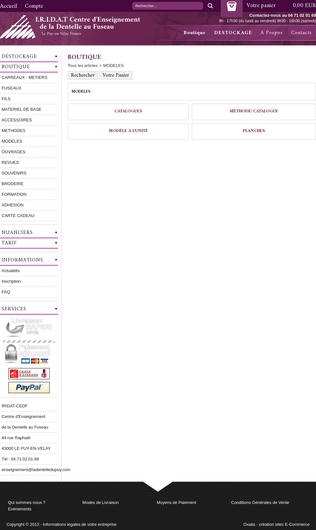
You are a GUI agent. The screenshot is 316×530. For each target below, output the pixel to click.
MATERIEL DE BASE (22, 109)
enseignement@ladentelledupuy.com (30, 469)
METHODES (13, 130)
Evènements (19, 508)
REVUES (10, 162)
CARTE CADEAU (18, 215)
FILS (6, 98)
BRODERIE (13, 183)
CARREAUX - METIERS (24, 77)
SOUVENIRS (14, 173)
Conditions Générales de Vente (260, 502)
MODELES (12, 141)
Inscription (11, 281)
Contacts (301, 32)
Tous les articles (82, 65)
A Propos (272, 32)
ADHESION (13, 205)
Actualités (11, 270)
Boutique (194, 32)
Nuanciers (17, 232)
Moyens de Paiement (176, 502)
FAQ (6, 291)
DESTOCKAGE (233, 32)
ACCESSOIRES (17, 120)
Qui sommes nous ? (26, 502)
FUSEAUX (11, 88)
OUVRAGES (13, 151)
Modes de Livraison (101, 502)
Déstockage (19, 56)
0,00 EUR (304, 6)
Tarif (9, 243)
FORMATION (14, 194)
